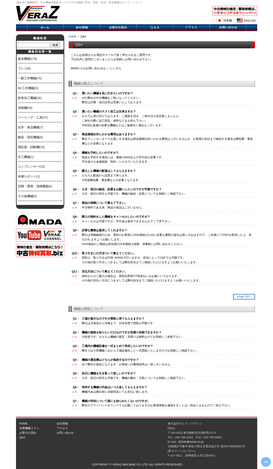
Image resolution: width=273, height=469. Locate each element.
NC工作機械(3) (28, 88)
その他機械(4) (27, 196)
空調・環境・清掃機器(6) (35, 186)
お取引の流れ (27, 432)
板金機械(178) (27, 58)
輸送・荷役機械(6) (30, 137)
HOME (73, 36)
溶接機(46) (25, 108)
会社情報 (81, 27)
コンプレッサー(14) (31, 166)
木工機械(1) (26, 157)
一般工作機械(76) (30, 78)
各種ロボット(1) (29, 176)
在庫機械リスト (29, 428)
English (246, 20)
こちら (111, 68)
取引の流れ (118, 27)
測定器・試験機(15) (31, 147)
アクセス (191, 27)
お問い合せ (228, 27)
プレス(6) (24, 68)
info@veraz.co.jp (192, 441)
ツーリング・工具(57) (33, 117)
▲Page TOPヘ (244, 296)
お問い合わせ (65, 432)
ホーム (45, 27)
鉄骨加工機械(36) (30, 98)
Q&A (154, 27)
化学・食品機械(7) (30, 127)
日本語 (224, 20)
